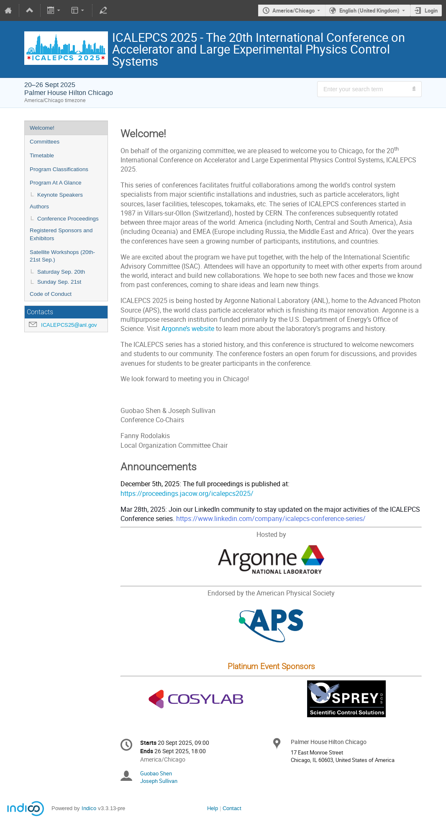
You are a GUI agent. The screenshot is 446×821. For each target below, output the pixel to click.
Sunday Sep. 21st (59, 282)
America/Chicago (293, 10)
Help (212, 808)
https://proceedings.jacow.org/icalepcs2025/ (187, 493)
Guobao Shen (156, 773)
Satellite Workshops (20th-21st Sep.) (62, 256)
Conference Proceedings (68, 219)
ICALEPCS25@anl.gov (69, 324)
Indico (89, 808)
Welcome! (42, 128)
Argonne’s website (187, 328)
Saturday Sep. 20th (61, 272)
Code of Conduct (51, 294)
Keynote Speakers (60, 195)
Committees (44, 142)
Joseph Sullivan (158, 781)
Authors (39, 206)
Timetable (42, 155)
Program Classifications (59, 169)
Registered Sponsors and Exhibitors (61, 234)
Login (431, 10)
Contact (232, 808)
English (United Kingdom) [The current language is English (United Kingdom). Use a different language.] (369, 10)
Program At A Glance (56, 183)
